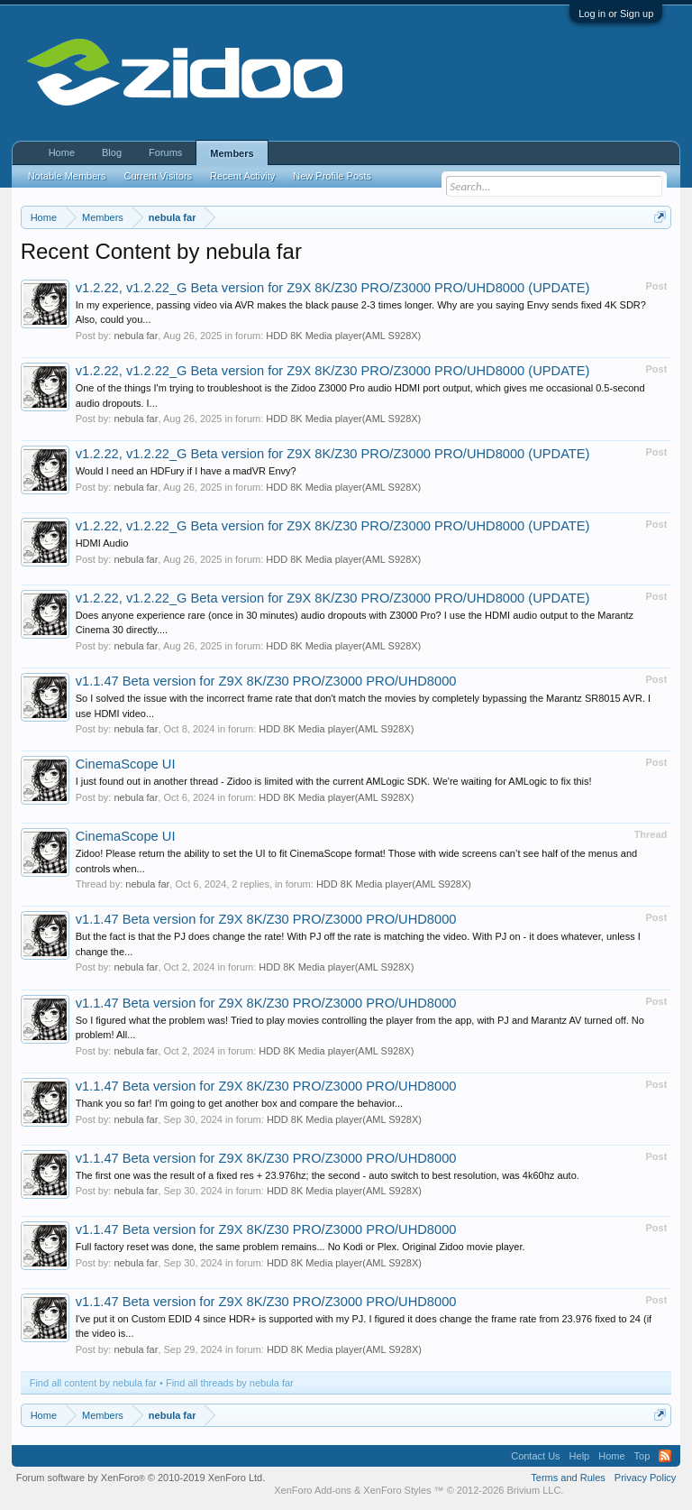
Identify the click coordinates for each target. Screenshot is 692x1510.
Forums (165, 152)
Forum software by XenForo (141, 1477)
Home (62, 152)
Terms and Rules (568, 1477)
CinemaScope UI (126, 764)
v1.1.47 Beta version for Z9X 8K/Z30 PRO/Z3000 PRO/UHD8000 (266, 681)
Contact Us (535, 1455)
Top (642, 1455)
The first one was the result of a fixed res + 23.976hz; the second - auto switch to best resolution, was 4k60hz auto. (327, 1175)
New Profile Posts (332, 175)
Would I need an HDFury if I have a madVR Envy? (186, 470)
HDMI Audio (102, 543)
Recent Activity (242, 175)
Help (579, 1455)
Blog (112, 152)
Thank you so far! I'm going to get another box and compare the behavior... (240, 1103)
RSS (665, 1456)
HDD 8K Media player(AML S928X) (343, 335)
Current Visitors (158, 175)
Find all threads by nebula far (230, 1382)
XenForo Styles (397, 1490)
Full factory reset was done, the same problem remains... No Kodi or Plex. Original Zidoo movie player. (300, 1246)
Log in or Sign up (615, 13)
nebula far (136, 335)
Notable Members (67, 175)
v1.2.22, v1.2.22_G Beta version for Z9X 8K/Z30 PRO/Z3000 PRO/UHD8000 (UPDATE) (333, 288)
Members (231, 153)
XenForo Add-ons (312, 1490)
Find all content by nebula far (93, 1382)
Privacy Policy (645, 1477)
